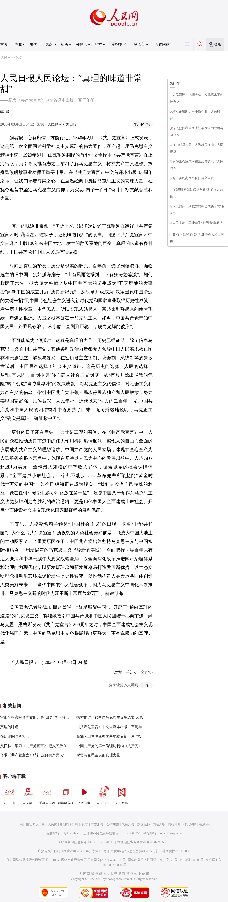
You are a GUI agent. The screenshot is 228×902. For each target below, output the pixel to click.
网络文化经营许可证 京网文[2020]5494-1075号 (93, 860)
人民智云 (103, 794)
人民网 (5, 57)
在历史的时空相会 (14, 736)
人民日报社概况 (27, 824)
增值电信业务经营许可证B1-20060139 (143, 842)
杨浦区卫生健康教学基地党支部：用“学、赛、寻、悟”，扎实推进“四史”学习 (137, 736)
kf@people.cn (71, 833)
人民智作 (121, 794)
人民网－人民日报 (62, 124)
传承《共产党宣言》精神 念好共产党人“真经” (36, 755)
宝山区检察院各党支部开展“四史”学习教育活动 (38, 717)
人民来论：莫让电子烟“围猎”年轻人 (197, 223)
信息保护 (189, 824)
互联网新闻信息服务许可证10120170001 (86, 842)
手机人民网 (47, 794)
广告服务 (97, 824)
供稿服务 (128, 824)
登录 (217, 44)
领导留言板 (65, 794)
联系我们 (205, 824)
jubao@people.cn (170, 833)
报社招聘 (66, 824)
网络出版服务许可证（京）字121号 (152, 860)
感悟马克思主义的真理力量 (98, 755)
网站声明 (159, 824)
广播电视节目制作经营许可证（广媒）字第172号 (72, 851)
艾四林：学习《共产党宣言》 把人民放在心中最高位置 (44, 746)
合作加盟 (112, 824)
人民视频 (84, 794)
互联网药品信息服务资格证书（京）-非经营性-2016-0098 (150, 851)
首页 (4, 44)
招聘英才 (81, 824)
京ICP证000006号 (192, 860)
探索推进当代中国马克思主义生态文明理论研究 (114, 717)
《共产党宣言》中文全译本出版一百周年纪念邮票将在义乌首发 (127, 727)
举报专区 (119, 44)
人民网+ (28, 794)
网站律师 (174, 824)
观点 (18, 57)
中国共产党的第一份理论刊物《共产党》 (109, 746)
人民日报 (10, 794)
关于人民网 (49, 824)
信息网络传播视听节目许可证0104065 (32, 860)
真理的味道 (9, 727)
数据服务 (143, 824)
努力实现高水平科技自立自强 (193, 178)
